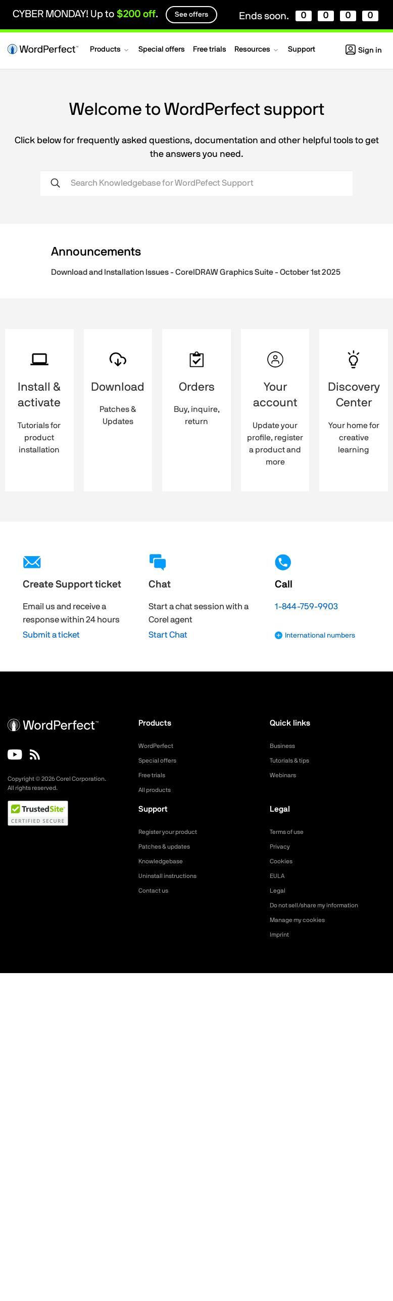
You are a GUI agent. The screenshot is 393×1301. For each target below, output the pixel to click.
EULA (278, 875)
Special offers (160, 760)
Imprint (281, 934)
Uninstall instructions (171, 875)
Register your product (173, 831)
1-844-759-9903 (306, 606)
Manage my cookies (302, 920)
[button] (110, 50)
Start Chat (168, 635)
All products (157, 789)
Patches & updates (168, 846)
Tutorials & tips (293, 760)
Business (284, 745)
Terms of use (290, 831)
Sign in (364, 50)
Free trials (154, 775)
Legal (278, 890)
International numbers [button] (315, 636)
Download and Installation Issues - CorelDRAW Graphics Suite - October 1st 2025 (195, 272)
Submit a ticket (51, 635)
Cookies (283, 861)
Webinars (285, 775)
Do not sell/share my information (322, 905)
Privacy (281, 846)
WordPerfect (158, 745)
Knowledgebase (163, 861)
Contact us (155, 890)
